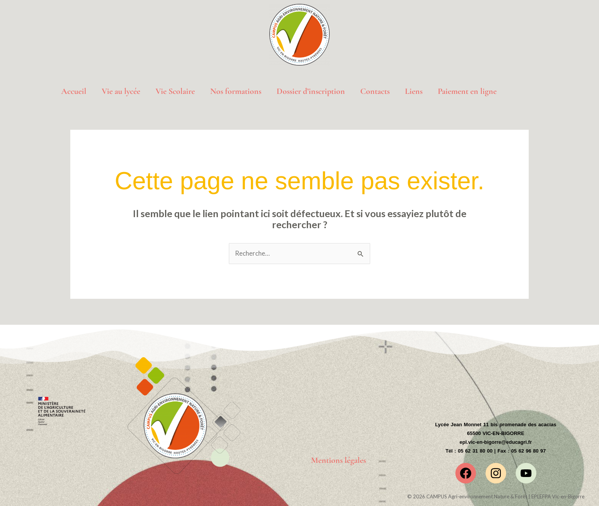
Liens (414, 91)
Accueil (73, 91)
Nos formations (235, 91)
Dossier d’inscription (311, 91)
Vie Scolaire (175, 91)
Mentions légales (338, 461)
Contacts (375, 91)
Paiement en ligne (467, 91)
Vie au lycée (121, 91)
